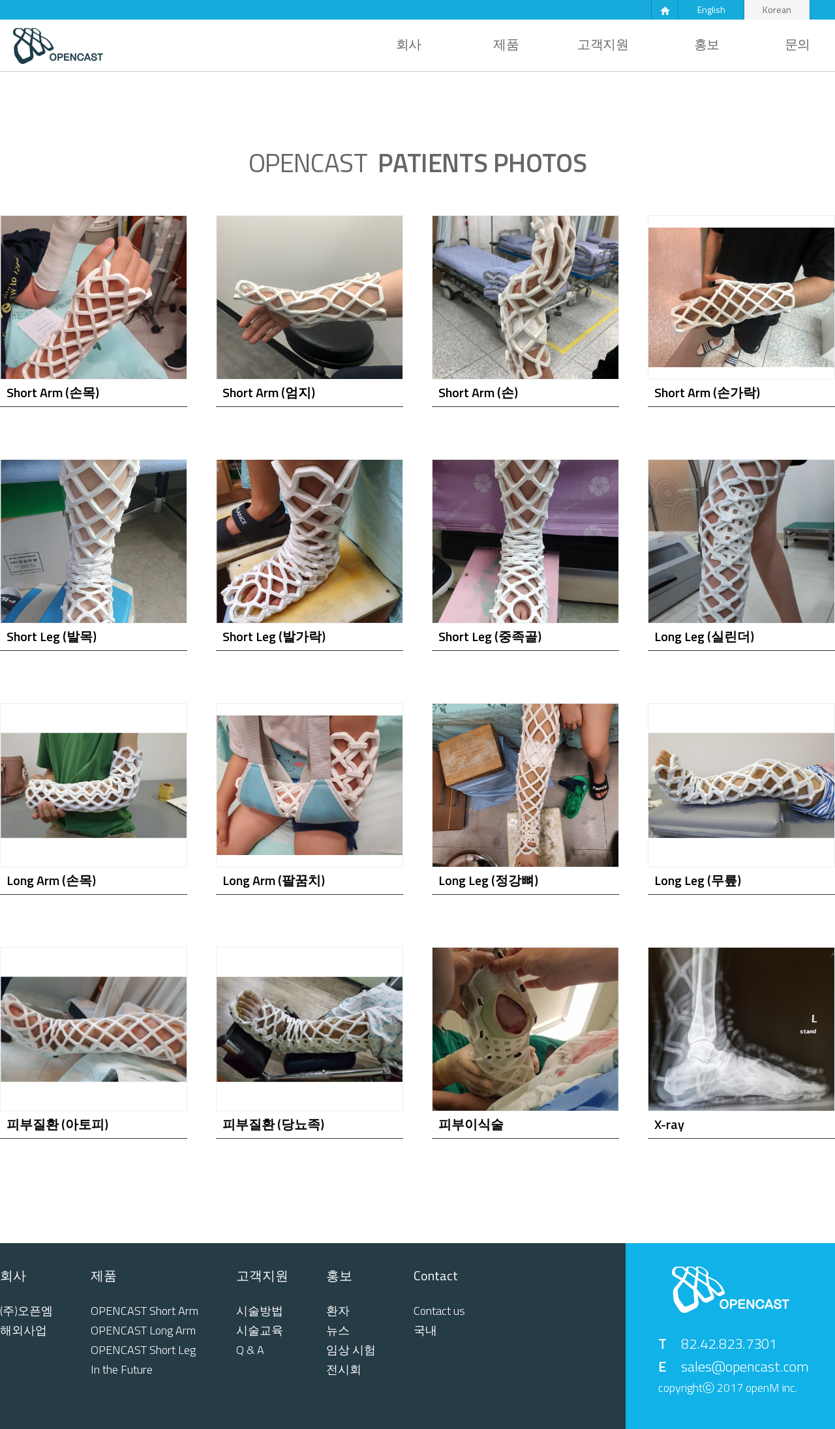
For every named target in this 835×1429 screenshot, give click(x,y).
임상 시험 (351, 1350)
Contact (436, 1275)
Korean (777, 9)
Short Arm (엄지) (268, 392)
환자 (338, 1311)
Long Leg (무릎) (697, 880)
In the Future (122, 1370)
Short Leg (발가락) (274, 636)
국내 (425, 1330)
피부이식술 (471, 1124)
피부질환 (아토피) (57, 1124)
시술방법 (259, 1311)
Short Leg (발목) (52, 636)
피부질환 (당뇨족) (273, 1124)
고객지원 (602, 44)
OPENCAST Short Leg (143, 1350)
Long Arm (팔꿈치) (273, 880)
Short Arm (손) (478, 392)
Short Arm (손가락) (707, 392)
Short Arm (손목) (53, 392)
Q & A (250, 1350)
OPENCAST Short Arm (144, 1311)
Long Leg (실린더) (704, 636)
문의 (797, 44)
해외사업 (23, 1330)
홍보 (707, 44)
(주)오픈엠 (26, 1311)
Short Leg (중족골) (489, 636)
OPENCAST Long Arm (143, 1330)
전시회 (343, 1370)
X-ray (669, 1124)
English (711, 9)
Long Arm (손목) (51, 880)
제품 (506, 44)
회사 (408, 44)
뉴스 (338, 1330)
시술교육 (259, 1330)
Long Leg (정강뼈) (488, 880)
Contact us (439, 1311)
